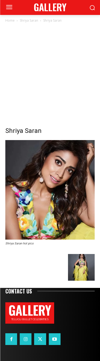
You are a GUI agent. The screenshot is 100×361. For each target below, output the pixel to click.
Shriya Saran (29, 20)
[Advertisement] (50, 76)
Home (10, 20)
